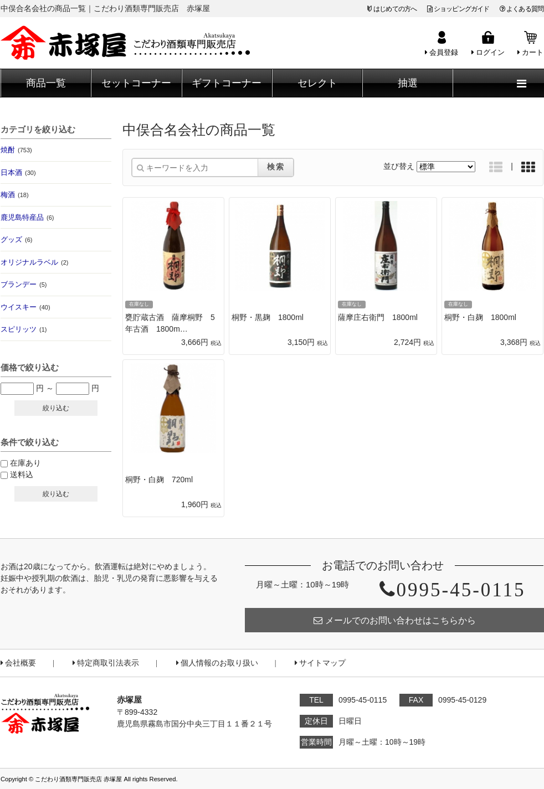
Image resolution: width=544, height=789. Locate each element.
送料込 (21, 474)
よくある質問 (521, 9)
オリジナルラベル (34, 262)
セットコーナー (136, 83)
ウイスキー (25, 307)
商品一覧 (46, 83)
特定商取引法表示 (106, 663)
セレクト (317, 83)
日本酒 (18, 172)
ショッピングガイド (458, 9)
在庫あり (25, 462)
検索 (276, 166)
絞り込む (56, 408)
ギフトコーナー (226, 83)
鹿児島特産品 (27, 217)
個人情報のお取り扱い (217, 663)
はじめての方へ (395, 9)
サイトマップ (320, 663)
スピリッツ (24, 329)
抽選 (408, 83)
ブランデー (24, 284)
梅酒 (15, 194)
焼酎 (16, 150)
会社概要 (18, 663)
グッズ (16, 239)
